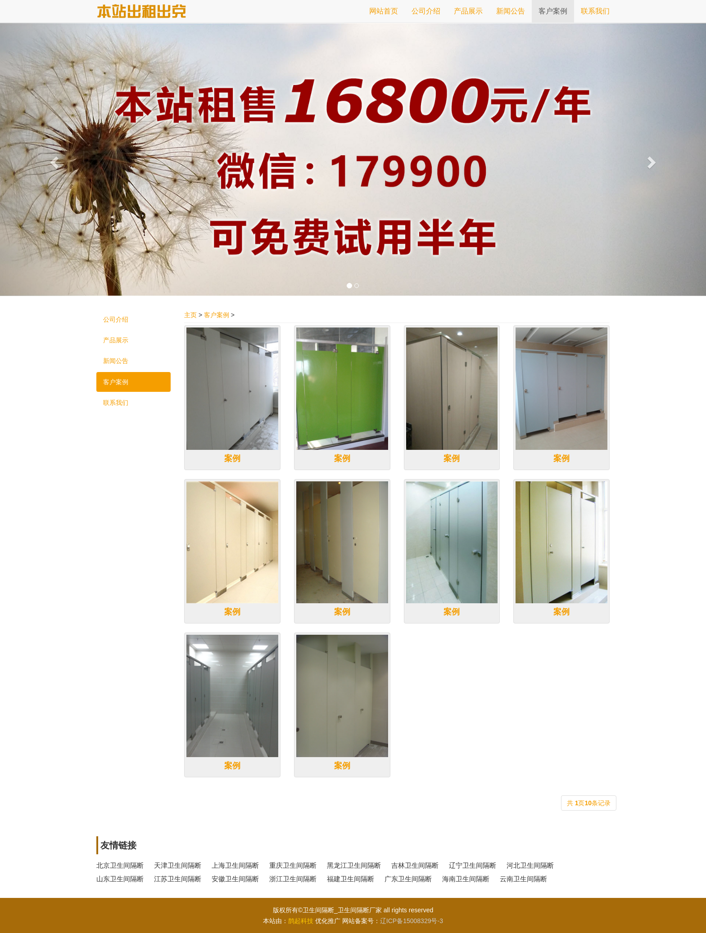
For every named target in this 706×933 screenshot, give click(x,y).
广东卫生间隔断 (408, 879)
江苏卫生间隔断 (177, 879)
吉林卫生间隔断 (415, 865)
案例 (232, 458)
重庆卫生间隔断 (293, 865)
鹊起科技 (300, 920)
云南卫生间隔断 (523, 879)
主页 (190, 314)
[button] (53, 159)
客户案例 (216, 314)
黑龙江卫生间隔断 (354, 865)
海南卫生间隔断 (465, 879)
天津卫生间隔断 (177, 865)
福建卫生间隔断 (350, 879)
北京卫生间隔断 (120, 865)
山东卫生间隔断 (120, 879)
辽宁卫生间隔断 (472, 865)
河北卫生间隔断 (530, 865)
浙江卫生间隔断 (293, 879)
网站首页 (383, 11)
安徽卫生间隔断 (235, 879)
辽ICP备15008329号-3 (411, 920)
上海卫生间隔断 (235, 865)
